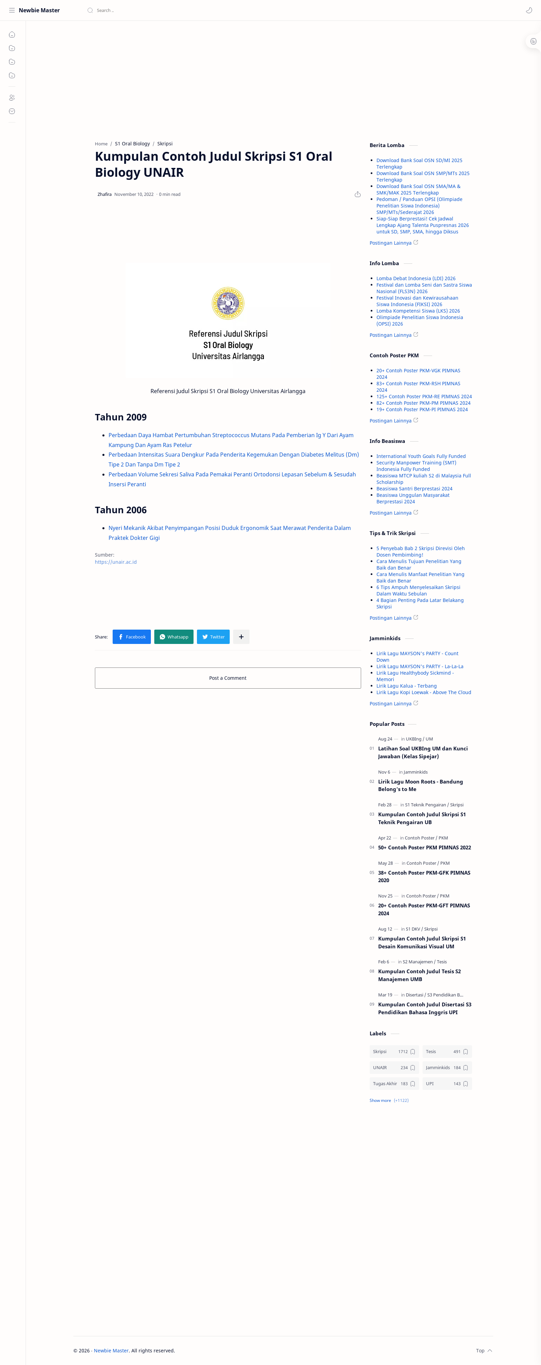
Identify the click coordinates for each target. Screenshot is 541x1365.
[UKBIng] (415, 739)
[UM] (429, 739)
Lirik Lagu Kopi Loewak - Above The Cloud (423, 692)
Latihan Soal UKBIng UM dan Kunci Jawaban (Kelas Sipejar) (423, 752)
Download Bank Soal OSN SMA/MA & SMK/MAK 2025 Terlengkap (418, 189)
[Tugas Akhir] (394, 1083)
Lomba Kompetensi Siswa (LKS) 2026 (418, 310)
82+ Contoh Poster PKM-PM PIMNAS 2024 (423, 403)
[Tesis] (442, 962)
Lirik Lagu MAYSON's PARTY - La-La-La (420, 666)
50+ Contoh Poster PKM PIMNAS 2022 (424, 847)
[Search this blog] (142, 10)
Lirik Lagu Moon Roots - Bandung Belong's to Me (420, 785)
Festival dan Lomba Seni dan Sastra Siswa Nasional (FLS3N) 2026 (424, 288)
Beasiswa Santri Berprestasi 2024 (414, 488)
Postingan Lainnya (391, 243)
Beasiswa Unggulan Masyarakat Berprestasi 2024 (413, 498)
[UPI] (447, 1083)
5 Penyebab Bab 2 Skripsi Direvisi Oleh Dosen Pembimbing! (420, 551)
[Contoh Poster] (421, 838)
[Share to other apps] (241, 637)
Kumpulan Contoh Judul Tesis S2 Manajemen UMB (419, 975)
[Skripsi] (457, 805)
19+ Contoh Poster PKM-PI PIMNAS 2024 (422, 409)
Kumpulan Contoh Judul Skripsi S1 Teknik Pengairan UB (422, 818)
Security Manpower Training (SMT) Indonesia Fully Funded (416, 465)
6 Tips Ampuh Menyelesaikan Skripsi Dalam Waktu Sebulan (418, 590)
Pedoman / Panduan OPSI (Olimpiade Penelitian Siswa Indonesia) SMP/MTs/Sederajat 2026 (419, 205)
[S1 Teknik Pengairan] (427, 805)
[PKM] (443, 838)
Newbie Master (39, 10)
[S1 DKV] (414, 929)
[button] (529, 10)
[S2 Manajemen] (419, 962)
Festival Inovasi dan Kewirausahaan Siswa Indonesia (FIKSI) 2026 (417, 300)
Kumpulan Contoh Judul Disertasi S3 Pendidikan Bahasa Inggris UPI (424, 1008)
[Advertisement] (228, 79)
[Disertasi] (416, 995)
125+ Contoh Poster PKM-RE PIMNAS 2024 (424, 396)
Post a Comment (227, 678)
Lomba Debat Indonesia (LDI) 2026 (416, 278)
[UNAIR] (394, 1067)
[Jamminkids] (416, 772)
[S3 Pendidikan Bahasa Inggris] (457, 995)
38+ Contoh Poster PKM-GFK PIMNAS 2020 (424, 876)
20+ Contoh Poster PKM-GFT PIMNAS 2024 (424, 909)
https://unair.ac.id (116, 562)
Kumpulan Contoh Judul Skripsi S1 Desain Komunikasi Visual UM (422, 942)
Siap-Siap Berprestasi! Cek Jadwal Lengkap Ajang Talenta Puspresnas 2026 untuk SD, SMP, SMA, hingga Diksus (422, 225)
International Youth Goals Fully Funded (421, 456)
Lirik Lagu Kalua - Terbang (406, 685)
